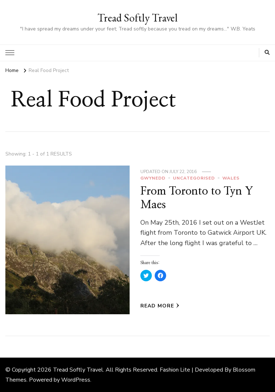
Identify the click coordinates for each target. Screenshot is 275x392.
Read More (159, 305)
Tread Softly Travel (137, 18)
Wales (231, 178)
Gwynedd (152, 178)
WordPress (75, 380)
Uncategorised (194, 178)
